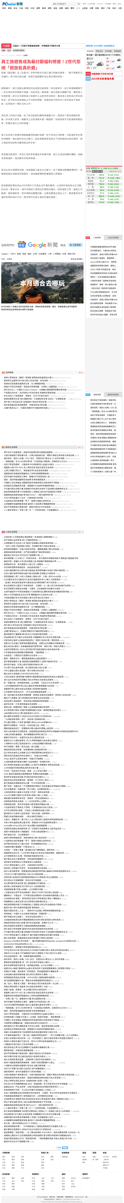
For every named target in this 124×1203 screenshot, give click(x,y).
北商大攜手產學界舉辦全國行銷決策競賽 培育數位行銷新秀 (29, 573)
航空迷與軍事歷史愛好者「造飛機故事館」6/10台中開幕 (28, 965)
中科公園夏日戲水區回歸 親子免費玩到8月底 (24, 671)
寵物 (22, 1157)
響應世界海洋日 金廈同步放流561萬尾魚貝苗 (24, 738)
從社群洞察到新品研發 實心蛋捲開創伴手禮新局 (24, 883)
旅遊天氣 (106, 1162)
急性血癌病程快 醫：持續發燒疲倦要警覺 (22, 956)
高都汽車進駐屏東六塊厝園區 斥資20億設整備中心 (26, 832)
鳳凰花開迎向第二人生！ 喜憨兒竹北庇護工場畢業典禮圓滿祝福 (32, 911)
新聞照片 (35, 1174)
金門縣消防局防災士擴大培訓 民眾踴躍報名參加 (25, 844)
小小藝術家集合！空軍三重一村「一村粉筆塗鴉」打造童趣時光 (31, 510)
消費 (91, 8)
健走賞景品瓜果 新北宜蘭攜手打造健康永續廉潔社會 (26, 1047)
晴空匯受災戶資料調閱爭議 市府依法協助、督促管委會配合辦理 (31, 1026)
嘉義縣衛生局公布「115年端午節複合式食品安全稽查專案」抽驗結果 (34, 853)
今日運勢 (98, 46)
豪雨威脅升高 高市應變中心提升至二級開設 (23, 564)
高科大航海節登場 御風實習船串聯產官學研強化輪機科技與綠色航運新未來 (37, 871)
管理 (63, 1186)
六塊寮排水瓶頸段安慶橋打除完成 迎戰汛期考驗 (24, 1066)
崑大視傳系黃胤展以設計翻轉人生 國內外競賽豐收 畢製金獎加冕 (32, 765)
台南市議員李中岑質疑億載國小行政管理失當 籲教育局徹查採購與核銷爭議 (36, 592)
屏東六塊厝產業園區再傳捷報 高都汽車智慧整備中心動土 (31, 1063)
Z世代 (12, 254)
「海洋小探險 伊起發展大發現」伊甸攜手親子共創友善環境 (29, 546)
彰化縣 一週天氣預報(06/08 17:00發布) (21, 1123)
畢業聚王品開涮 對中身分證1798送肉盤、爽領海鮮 (26, 381)
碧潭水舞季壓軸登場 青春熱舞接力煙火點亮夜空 (25, 838)
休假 (64, 254)
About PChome (79, 1197)
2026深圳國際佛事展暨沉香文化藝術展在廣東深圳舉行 (27, 1005)
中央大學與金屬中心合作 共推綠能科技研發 (23, 498)
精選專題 (65, 1157)
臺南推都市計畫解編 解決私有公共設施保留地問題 (25, 634)
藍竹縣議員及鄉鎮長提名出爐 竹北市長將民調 (24, 783)
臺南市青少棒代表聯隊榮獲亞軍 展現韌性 (22, 908)
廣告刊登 (52, 1197)
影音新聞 (6, 1174)
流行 (22, 1168)
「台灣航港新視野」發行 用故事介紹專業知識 (24, 719)
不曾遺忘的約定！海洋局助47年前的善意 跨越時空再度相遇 (29, 393)
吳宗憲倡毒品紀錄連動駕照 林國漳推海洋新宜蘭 (25, 405)
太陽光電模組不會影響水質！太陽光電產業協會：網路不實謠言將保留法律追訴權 (39, 455)
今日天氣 (90, 51)
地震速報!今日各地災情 (102, 73)
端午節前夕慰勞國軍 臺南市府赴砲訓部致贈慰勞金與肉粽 (28, 929)
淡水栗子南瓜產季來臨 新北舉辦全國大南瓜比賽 (25, 668)
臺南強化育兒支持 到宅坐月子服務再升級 (22, 555)
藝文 (72, 1181)
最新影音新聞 (113, 395)
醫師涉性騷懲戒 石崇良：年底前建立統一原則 (24, 725)
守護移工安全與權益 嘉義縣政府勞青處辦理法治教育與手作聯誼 (31, 483)
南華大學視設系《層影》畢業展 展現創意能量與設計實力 (28, 378)
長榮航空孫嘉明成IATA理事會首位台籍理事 (22, 862)
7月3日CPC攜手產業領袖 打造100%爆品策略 (23, 874)
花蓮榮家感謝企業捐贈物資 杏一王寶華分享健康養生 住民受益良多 (33, 829)
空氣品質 (99, 51)
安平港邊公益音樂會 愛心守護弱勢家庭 (21, 540)
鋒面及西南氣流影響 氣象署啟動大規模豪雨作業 (25, 750)
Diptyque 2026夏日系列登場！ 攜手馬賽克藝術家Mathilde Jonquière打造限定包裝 (40, 941)
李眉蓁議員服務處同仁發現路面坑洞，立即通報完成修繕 (28, 1096)
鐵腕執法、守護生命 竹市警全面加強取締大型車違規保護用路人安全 (34, 895)
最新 (3, 1157)
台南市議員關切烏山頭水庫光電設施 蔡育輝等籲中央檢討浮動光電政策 (34, 570)
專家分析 (71, 254)
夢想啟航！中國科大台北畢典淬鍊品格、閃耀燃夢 (25, 914)
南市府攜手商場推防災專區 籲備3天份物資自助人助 (27, 477)
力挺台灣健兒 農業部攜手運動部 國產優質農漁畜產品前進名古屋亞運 (34, 677)
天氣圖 (105, 1168)
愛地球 (73, 1186)
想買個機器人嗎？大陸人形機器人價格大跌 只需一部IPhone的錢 (32, 576)
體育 (72, 8)
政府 (114, 8)
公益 (72, 1184)
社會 (21, 8)
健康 (61, 8)
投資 (63, 1184)
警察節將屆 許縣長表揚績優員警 (18, 1050)
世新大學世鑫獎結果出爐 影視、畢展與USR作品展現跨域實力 (30, 823)
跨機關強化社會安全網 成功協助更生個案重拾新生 (25, 902)
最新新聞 (93, 394)
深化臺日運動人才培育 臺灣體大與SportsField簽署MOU (28, 722)
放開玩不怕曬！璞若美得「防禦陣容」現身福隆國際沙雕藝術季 (31, 971)
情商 (22, 1159)
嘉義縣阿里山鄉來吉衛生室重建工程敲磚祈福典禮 (25, 689)
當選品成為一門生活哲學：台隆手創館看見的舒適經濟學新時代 (31, 1087)
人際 (50, 254)
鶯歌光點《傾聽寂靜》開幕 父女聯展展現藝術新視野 (26, 707)
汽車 (108, 8)
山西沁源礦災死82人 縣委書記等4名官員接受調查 (26, 471)
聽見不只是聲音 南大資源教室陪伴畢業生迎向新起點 (26, 698)
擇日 (83, 1162)
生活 (78, 8)
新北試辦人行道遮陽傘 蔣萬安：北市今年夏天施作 (26, 396)
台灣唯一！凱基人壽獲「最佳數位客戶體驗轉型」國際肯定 (29, 850)
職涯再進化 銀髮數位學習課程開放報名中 (22, 947)
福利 (30, 254)
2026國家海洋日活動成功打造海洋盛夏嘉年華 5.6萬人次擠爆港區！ (33, 580)
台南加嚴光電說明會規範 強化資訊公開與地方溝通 (25, 974)
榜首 (24, 254)
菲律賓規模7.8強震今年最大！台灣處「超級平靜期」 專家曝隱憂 (32, 1017)
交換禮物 (42, 254)
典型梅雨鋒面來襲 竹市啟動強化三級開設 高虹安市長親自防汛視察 (33, 492)
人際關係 (57, 254)
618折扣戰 (91, 4)
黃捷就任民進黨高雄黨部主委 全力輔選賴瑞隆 (24, 384)
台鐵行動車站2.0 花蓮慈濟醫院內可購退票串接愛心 (27, 408)
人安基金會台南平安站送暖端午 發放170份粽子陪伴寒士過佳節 (31, 892)
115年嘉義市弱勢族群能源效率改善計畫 (21, 768)
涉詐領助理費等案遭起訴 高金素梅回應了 (22, 567)
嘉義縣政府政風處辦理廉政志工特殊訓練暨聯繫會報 (26, 474)
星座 (55, 8)
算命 (83, 1157)
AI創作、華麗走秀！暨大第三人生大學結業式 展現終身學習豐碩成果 (33, 820)
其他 (22, 1181)
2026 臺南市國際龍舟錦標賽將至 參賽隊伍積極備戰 (26, 774)
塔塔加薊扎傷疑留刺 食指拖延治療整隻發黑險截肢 (26, 701)
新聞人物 (45, 1153)
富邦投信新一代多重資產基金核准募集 (20, 704)
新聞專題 (65, 1153)
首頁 (4, 8)
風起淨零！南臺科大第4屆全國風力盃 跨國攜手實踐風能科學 (30, 561)
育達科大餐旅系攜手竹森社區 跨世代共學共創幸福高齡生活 (30, 1041)
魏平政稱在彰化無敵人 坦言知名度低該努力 (23, 917)
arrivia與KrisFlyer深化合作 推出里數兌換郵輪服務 (25, 826)
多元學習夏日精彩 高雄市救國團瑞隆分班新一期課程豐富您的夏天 (32, 710)
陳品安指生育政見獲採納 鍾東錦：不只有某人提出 (26, 780)
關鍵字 (85, 1174)
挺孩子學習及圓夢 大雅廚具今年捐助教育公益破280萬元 (29, 464)
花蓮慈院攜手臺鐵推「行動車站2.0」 (20, 847)
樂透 (94, 1157)
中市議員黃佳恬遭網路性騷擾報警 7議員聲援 (24, 652)
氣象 (105, 1153)
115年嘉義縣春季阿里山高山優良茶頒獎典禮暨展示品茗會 (29, 686)
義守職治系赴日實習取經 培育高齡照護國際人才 (25, 859)
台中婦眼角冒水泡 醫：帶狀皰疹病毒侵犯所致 (23, 856)
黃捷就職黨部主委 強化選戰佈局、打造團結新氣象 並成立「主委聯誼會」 (35, 399)
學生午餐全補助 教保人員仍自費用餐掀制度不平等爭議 (27, 1102)
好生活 (73, 1178)
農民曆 (89, 46)
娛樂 (67, 8)
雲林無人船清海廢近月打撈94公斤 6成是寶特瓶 (24, 886)
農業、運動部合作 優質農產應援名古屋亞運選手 (25, 659)
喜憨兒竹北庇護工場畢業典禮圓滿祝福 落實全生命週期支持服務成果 (34, 643)
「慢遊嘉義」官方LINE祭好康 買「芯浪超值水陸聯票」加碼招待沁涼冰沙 (35, 461)
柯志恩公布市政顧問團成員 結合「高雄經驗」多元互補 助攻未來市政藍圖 (35, 1084)
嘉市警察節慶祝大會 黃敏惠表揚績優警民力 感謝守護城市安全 (31, 662)
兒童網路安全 (69, 1197)
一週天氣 (106, 1159)
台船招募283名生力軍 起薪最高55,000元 (21, 713)
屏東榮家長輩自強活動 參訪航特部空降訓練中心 (24, 777)
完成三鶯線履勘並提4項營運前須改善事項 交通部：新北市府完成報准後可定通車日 (40, 1093)
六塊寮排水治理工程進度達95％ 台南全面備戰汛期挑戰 (27, 744)
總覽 (63, 1178)
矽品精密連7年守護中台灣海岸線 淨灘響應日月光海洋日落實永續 (32, 637)
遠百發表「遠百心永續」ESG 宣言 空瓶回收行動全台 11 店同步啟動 (34, 458)
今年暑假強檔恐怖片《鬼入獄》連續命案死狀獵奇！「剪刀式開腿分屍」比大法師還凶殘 (42, 1035)
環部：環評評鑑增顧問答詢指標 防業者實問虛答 (24, 480)
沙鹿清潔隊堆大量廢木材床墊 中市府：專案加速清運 (26, 792)
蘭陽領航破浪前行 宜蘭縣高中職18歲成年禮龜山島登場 (28, 728)
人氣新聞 (93, 237)
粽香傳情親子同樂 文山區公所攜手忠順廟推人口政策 (27, 1090)
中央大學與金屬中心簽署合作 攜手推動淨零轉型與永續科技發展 (31, 935)
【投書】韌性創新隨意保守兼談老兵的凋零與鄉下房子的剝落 (30, 583)
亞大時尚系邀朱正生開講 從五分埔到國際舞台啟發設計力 (28, 753)
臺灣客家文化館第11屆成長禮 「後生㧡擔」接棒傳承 (27, 813)
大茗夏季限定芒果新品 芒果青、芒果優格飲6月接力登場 (28, 807)
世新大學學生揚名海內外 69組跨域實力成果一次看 (26, 1081)
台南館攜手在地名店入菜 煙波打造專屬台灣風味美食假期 (28, 543)
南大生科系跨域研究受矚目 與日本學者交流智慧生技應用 (28, 680)
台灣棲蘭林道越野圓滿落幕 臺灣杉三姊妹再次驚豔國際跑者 (29, 504)
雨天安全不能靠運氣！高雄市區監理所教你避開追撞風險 (28, 452)
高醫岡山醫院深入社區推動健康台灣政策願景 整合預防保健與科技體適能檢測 (37, 1135)
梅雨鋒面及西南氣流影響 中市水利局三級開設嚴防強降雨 (29, 977)
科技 (32, 8)
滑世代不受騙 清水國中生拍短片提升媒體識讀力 (24, 1069)
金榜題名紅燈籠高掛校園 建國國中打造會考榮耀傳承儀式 (29, 486)
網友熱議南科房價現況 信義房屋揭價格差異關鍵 (24, 926)
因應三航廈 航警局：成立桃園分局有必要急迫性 (25, 990)
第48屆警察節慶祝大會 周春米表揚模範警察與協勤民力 (28, 981)
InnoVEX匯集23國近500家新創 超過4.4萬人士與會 (26, 795)
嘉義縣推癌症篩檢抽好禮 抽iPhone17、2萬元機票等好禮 (28, 495)
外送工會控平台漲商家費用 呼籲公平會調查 (23, 759)
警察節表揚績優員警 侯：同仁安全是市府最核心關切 (26, 962)
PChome (100, 4)
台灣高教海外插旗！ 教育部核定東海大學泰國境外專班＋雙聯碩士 (32, 899)
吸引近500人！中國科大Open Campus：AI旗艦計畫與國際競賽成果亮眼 (35, 390)
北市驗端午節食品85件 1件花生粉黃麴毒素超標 (25, 692)
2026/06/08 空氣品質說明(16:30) (18, 944)
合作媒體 (108, 4)
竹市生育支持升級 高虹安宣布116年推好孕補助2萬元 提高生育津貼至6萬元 (36, 950)
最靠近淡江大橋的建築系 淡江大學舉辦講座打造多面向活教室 (30, 741)
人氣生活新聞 (113, 238)
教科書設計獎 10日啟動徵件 (17, 835)
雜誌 (103, 8)
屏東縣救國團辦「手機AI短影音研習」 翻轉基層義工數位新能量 (31, 549)
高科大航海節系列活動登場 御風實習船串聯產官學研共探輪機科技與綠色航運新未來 (41, 731)
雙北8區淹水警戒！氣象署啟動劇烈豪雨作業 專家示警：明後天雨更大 (34, 646)
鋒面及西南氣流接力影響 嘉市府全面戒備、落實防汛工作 (28, 923)
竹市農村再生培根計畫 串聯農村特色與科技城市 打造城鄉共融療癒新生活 (35, 489)
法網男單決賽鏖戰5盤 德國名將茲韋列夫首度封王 (26, 1023)
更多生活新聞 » (77, 259)
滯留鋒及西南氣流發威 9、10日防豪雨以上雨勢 (25, 801)
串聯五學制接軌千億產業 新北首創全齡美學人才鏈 (25, 987)
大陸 (120, 8)
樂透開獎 (117, 51)
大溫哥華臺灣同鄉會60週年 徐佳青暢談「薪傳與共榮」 (27, 762)
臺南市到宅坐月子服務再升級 (16, 1142)
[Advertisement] (43, 336)
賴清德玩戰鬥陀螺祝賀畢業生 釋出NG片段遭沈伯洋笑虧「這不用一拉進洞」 (46, 46)
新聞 (3, 50)
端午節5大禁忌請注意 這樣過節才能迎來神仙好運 (25, 402)
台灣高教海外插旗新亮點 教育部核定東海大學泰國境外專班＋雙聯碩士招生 (36, 1099)
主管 (35, 254)
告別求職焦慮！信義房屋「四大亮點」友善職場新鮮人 (27, 789)
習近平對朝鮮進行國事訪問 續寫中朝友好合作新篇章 (27, 507)
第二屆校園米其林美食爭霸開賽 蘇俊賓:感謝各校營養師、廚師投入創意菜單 (37, 695)
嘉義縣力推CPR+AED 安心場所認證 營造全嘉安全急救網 (28, 467)
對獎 (94, 1153)
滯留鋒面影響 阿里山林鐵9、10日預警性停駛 (23, 889)
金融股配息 (109, 46)
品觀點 (25, 55)
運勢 (49, 8)
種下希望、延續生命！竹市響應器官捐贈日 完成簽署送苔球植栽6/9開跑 (35, 786)
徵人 (86, 1197)
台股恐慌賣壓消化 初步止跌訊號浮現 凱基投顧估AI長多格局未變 (32, 649)
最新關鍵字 (86, 1178)
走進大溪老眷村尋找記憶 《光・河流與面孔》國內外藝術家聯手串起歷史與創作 (38, 1038)
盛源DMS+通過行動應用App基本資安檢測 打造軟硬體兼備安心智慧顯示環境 (37, 968)
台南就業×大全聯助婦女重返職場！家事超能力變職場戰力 (29, 537)
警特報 (114, 1157)
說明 (114, 4)
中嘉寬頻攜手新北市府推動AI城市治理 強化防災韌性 (26, 598)
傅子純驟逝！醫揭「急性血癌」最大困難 (21, 747)
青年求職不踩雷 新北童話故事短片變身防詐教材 (24, 1056)
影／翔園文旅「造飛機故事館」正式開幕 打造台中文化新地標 (31, 683)
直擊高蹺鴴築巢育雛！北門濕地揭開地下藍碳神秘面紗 (27, 552)
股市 (84, 4)
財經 (27, 8)
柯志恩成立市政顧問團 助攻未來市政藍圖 (22, 880)
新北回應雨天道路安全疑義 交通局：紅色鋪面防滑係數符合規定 (32, 589)
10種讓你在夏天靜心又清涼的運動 (18, 1044)
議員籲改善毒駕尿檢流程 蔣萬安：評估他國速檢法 (26, 798)
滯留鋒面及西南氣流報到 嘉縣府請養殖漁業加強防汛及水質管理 (32, 1078)
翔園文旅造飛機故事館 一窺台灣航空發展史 (23, 816)
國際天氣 (106, 1165)
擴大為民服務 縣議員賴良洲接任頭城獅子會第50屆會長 (28, 938)
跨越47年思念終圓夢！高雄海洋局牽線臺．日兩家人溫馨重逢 (30, 387)
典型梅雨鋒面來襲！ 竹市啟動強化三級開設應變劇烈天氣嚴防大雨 (33, 1126)
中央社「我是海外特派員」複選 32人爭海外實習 (25, 771)
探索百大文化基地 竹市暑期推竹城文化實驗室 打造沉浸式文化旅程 (33, 953)
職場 (44, 8)
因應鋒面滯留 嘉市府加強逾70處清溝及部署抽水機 (26, 804)
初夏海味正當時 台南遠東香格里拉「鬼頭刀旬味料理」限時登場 (31, 640)
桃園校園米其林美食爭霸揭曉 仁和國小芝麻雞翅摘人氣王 (28, 1117)
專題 (10, 8)
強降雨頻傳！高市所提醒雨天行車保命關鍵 (22, 1072)
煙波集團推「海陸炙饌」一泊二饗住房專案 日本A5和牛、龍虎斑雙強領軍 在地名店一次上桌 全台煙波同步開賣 (52, 1132)
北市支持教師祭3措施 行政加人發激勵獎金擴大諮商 (27, 810)
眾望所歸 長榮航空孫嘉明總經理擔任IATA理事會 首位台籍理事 (31, 877)
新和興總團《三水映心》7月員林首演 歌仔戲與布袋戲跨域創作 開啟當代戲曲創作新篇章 (43, 558)
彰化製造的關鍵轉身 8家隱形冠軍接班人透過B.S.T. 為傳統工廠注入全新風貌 (37, 1111)
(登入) (120, 4)
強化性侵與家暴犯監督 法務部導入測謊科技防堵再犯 (27, 1060)
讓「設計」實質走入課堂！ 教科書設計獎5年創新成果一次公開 (31, 984)
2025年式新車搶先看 (102, 78)
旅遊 (97, 8)
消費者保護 (60, 1197)
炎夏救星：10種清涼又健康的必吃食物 (20, 655)
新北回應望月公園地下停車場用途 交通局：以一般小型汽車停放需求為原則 (37, 586)
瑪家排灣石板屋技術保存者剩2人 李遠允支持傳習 (26, 756)
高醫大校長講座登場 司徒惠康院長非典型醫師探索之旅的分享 (30, 1032)
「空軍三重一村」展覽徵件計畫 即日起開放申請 (24, 999)
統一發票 (96, 1159)
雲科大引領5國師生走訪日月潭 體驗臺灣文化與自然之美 (28, 595)
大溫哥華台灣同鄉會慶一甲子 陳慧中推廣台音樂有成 (27, 501)
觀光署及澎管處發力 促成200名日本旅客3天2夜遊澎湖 (27, 716)
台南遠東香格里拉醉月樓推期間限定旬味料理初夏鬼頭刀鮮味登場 (32, 920)
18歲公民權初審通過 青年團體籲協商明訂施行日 (25, 734)
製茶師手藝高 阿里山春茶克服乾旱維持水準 (23, 665)
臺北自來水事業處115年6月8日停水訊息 (21, 674)
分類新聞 (6, 1153)
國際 (38, 8)
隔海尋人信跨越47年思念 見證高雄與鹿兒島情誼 (25, 868)
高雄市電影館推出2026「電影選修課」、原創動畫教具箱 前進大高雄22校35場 (38, 1139)
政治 (15, 8)
